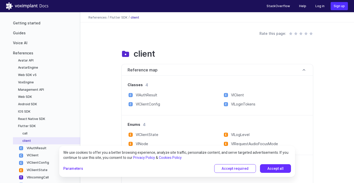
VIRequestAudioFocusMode (254, 144)
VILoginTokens (243, 104)
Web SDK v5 (27, 75)
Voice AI (20, 43)
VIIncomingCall (37, 177)
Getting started (26, 23)
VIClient (32, 155)
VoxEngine (25, 82)
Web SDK (24, 97)
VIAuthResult (36, 148)
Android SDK (27, 104)
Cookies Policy (170, 158)
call (24, 133)
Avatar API (25, 60)
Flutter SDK (26, 126)
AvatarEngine (27, 67)
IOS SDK (23, 111)
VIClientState (37, 170)
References (23, 53)
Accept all (275, 168)
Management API (30, 90)
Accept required (235, 168)
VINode (142, 144)
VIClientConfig (37, 162)
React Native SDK (31, 119)
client (26, 141)
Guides (19, 33)
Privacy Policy (144, 158)
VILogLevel (240, 134)
